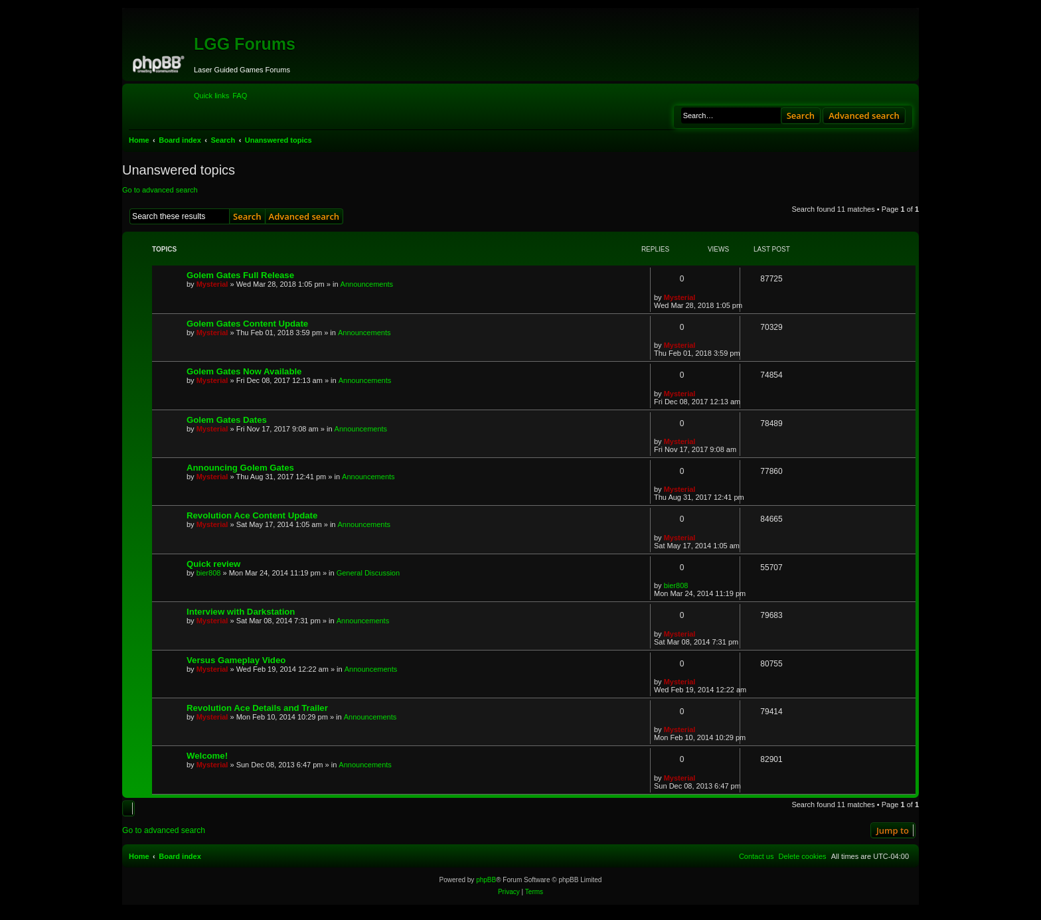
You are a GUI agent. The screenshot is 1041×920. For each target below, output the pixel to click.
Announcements (367, 284)
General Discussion (368, 573)
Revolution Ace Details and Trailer (257, 708)
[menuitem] (239, 96)
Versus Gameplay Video (236, 660)
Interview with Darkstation (241, 612)
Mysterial (212, 284)
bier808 (209, 573)
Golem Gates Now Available (244, 371)
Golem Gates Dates (227, 420)
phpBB (486, 879)
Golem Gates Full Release (240, 275)
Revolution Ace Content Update (252, 515)
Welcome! (207, 756)
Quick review (213, 564)
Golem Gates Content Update (247, 324)
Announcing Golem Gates (240, 468)
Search (801, 115)
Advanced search (864, 115)
